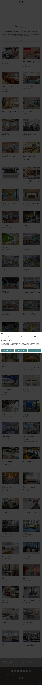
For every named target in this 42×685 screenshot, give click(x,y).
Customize (21, 350)
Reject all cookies (7, 350)
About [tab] (35, 336)
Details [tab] (21, 336)
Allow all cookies (34, 350)
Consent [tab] (7, 336)
